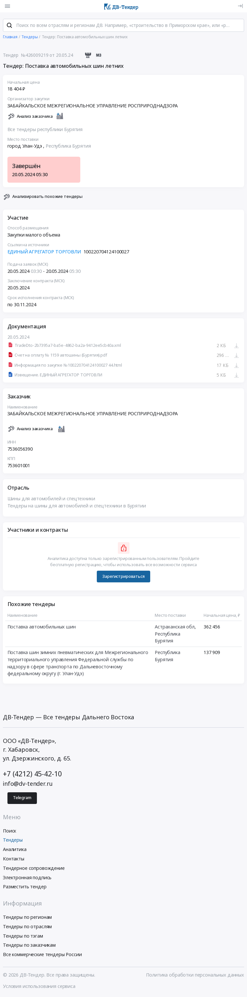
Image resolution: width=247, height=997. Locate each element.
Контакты (13, 859)
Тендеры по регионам (27, 917)
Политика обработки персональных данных (195, 975)
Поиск (9, 831)
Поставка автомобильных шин (41, 627)
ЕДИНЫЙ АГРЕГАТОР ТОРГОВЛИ (44, 252)
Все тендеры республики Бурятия (45, 129)
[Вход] (240, 6)
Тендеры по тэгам (23, 936)
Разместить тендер (25, 886)
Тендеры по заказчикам (29, 945)
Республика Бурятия (68, 146)
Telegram (22, 797)
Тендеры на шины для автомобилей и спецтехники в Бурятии (76, 506)
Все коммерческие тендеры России (42, 954)
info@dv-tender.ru (28, 783)
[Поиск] (9, 25)
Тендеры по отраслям (27, 926)
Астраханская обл (175, 627)
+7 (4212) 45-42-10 (32, 773)
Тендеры (13, 840)
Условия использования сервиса (39, 986)
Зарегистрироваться (123, 576)
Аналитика (15, 849)
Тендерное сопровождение (34, 868)
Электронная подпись (27, 877)
